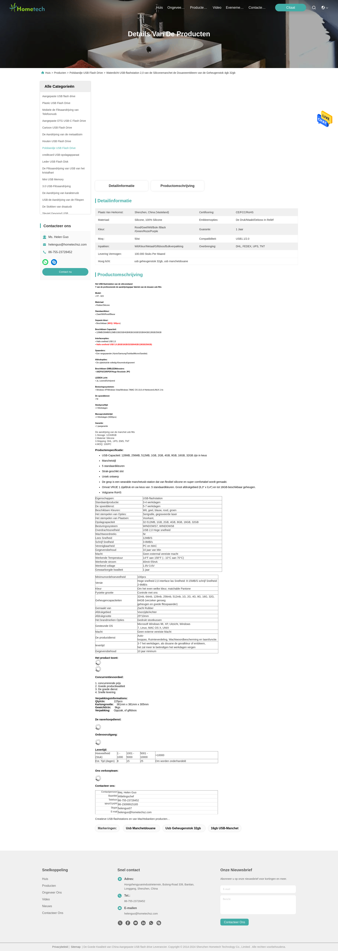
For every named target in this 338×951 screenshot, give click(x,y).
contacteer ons (257, 7)
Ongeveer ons (52, 892)
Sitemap (75, 946)
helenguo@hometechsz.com (67, 244)
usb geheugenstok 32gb (183, 828)
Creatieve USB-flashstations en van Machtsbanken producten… (132, 818)
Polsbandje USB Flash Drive (86, 72)
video (217, 7)
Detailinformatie (121, 186)
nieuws (47, 906)
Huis (159, 7)
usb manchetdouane (140, 828)
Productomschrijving (177, 186)
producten (199, 7)
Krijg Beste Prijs (229, 166)
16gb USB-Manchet (224, 828)
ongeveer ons (176, 7)
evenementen (235, 7)
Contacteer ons (52, 913)
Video (46, 899)
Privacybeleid (60, 946)
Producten (60, 72)
